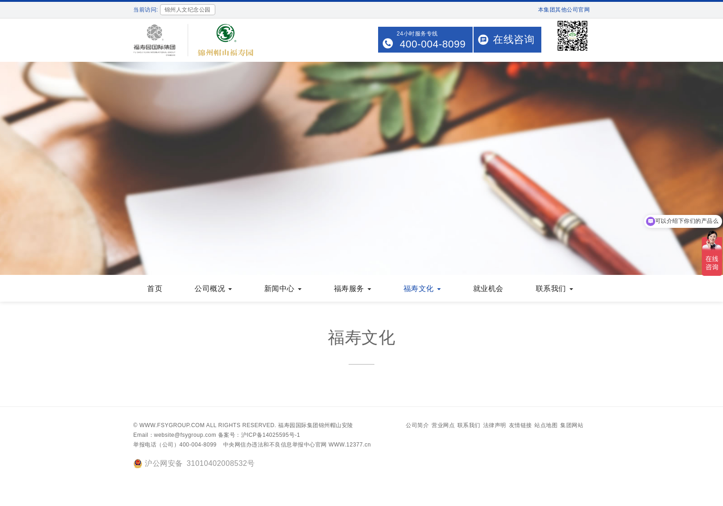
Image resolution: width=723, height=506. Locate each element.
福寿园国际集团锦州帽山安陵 (315, 425)
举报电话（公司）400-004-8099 (175, 444)
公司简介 (417, 425)
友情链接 (520, 425)
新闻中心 (283, 288)
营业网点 (443, 425)
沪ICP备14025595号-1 (270, 435)
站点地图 (545, 425)
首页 (154, 288)
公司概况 (213, 288)
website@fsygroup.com (185, 435)
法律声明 (494, 425)
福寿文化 (422, 288)
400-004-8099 (433, 44)
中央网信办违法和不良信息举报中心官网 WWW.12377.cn (297, 444)
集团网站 (571, 425)
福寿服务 (352, 288)
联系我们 (554, 288)
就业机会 (488, 288)
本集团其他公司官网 (564, 9)
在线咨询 (513, 39)
